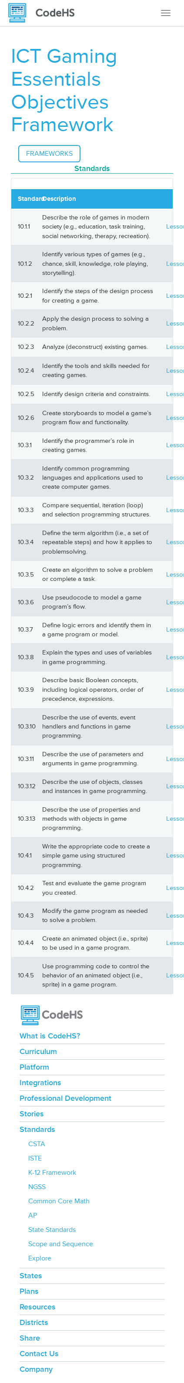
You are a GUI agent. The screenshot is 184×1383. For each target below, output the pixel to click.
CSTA (36, 1144)
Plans (29, 1291)
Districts (34, 1322)
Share (30, 1338)
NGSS (37, 1187)
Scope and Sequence (60, 1244)
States (31, 1275)
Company (36, 1369)
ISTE (35, 1158)
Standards (37, 1129)
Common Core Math (59, 1201)
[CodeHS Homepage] (45, 13)
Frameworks (49, 153)
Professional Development (65, 1098)
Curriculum (38, 1051)
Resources (38, 1307)
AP (32, 1215)
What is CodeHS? (50, 1036)
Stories (32, 1114)
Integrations (40, 1082)
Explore (39, 1258)
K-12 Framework (52, 1172)
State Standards (52, 1229)
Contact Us (39, 1353)
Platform (34, 1067)
